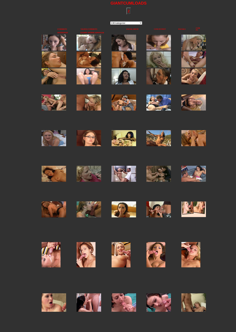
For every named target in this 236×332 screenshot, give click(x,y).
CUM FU (198, 29)
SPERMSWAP (62, 33)
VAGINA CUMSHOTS (89, 29)
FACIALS (181, 29)
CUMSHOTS (62, 29)
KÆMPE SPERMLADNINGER (92, 33)
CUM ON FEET (160, 29)
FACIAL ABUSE (132, 29)
